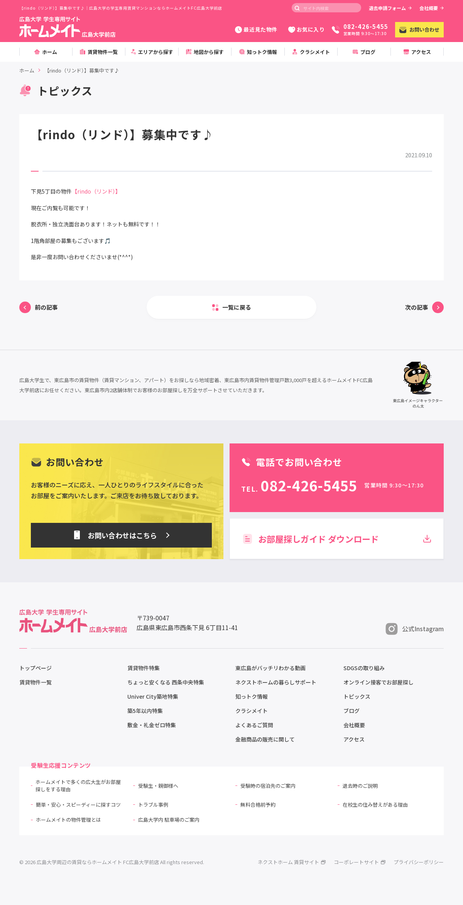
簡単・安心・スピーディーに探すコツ (78, 804)
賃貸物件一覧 (35, 682)
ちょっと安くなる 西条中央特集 (165, 682)
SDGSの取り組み (364, 668)
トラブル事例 (153, 804)
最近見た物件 (256, 29)
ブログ (351, 711)
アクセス (354, 739)
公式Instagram (414, 629)
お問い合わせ (419, 29)
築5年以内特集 (145, 711)
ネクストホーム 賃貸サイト (292, 862)
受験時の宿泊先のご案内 (268, 785)
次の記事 (416, 307)
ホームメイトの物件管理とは (68, 819)
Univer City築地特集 (152, 696)
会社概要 (431, 8)
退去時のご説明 (360, 785)
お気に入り (306, 29)
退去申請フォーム (390, 8)
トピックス (356, 696)
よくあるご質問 (254, 725)
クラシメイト (251, 711)
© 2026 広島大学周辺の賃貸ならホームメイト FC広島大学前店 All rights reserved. (111, 862)
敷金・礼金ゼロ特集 (151, 725)
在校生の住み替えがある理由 (375, 804)
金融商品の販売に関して (265, 739)
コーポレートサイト (360, 862)
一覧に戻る (236, 307)
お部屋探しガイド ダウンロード (337, 539)
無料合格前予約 (257, 804)
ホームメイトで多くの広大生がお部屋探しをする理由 (78, 785)
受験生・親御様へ (158, 785)
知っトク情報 (251, 696)
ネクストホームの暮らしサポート (275, 682)
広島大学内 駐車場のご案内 (168, 819)
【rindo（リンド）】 (96, 191)
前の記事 (46, 307)
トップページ (35, 668)
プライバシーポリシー (419, 862)
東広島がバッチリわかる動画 (270, 668)
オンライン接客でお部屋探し (378, 682)
